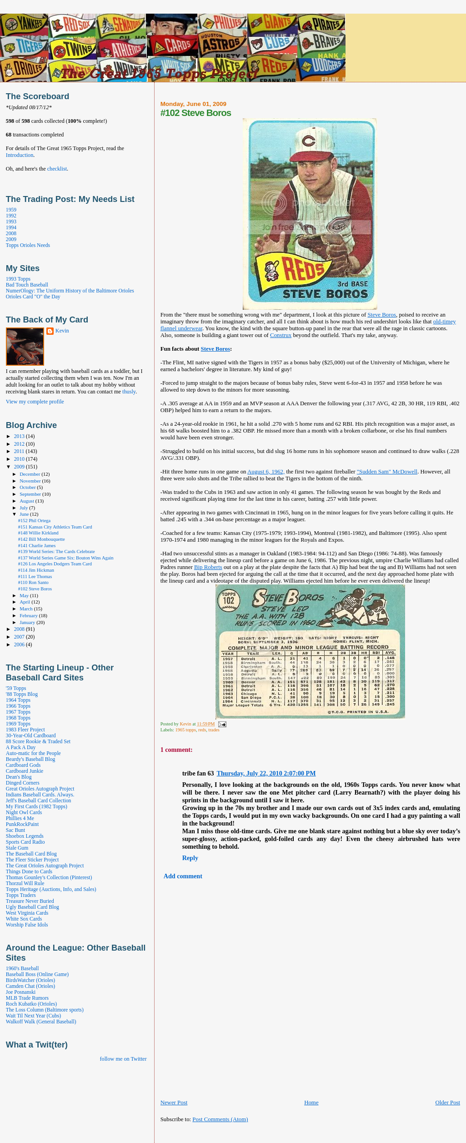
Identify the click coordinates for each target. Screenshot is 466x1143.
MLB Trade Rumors (27, 998)
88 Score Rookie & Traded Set (38, 742)
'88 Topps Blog (22, 694)
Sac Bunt (15, 830)
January (28, 622)
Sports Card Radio (25, 842)
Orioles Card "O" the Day (33, 297)
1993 (11, 222)
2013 (20, 436)
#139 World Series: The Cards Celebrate (56, 551)
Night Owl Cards (24, 813)
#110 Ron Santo (33, 582)
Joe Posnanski (20, 992)
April (25, 601)
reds (202, 729)
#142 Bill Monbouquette (41, 539)
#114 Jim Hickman (36, 570)
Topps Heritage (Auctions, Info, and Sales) (51, 889)
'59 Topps (16, 688)
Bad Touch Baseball (27, 285)
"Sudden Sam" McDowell (387, 471)
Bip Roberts (208, 567)
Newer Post (174, 1102)
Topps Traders (21, 895)
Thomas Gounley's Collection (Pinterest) (49, 878)
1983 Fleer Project (25, 730)
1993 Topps (18, 279)
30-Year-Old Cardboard (31, 736)
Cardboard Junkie (24, 771)
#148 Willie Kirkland (38, 532)
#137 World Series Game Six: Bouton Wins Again (66, 557)
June (25, 514)
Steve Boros (381, 315)
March (27, 608)
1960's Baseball (22, 969)
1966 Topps (18, 706)
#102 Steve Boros (35, 588)
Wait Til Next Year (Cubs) (33, 1016)
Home (311, 1102)
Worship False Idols (27, 925)
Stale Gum (17, 848)
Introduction (19, 155)
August (27, 501)
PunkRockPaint (22, 824)
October (28, 487)
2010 (20, 459)
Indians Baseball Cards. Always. (40, 795)
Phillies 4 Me (20, 818)
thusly (128, 391)
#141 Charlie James (37, 545)
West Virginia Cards (27, 913)
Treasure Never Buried (30, 901)
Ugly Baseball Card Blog (32, 907)
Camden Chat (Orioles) (30, 986)
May (25, 595)
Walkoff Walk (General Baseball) (41, 1022)
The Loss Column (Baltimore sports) (45, 1010)
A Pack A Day (20, 747)
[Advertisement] (266, 1133)
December (30, 474)
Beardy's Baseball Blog (30, 759)
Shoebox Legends (25, 836)
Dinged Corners (23, 783)
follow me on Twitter (123, 1059)
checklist (57, 169)
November (31, 480)
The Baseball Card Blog (31, 854)
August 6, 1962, (266, 471)
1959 (11, 210)
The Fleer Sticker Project (32, 860)
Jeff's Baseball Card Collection (38, 801)
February (29, 615)
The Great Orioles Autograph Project (45, 866)
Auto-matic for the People (33, 753)
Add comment (183, 876)
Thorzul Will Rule (25, 883)
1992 (11, 216)
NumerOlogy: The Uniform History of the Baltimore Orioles (70, 291)
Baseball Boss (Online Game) (37, 974)
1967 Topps (18, 712)
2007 (20, 637)
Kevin (62, 330)
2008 (11, 234)
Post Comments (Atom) (220, 1119)
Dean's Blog (19, 777)
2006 (20, 645)
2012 (20, 444)
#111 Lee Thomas (35, 576)
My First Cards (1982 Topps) (36, 807)
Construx (280, 335)
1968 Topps (18, 718)
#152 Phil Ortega (34, 520)
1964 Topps (18, 700)
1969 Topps (18, 724)
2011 (20, 451)
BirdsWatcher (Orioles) (30, 980)
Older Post (447, 1102)
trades (214, 729)
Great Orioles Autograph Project (40, 789)
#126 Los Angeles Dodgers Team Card (55, 563)
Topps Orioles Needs (28, 245)
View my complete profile (35, 401)
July (24, 507)
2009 (11, 239)
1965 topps (185, 729)
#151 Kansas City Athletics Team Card (55, 526)
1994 (11, 228)
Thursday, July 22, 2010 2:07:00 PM (266, 773)
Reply (190, 857)
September (31, 494)
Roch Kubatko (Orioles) (31, 1004)
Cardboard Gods (23, 765)
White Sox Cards (24, 919)
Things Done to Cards (29, 872)
